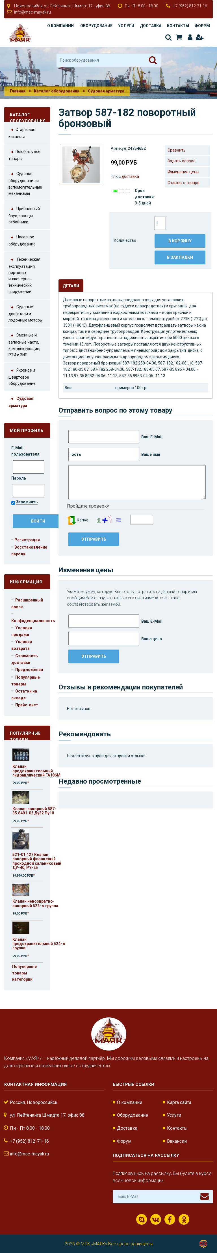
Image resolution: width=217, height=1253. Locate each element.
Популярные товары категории (24, 973)
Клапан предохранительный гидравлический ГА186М (36, 770)
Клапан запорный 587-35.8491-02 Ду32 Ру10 (34, 810)
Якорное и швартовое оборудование (22, 376)
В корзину (180, 241)
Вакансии (177, 1141)
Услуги (126, 25)
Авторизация (190, 37)
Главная (17, 91)
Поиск (168, 37)
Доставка (150, 25)
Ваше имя (114, 454)
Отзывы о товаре (183, 182)
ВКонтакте (155, 1219)
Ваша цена (115, 638)
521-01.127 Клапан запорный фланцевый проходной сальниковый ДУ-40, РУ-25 (36, 861)
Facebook (170, 1219)
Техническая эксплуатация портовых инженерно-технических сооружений (24, 275)
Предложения (29, 669)
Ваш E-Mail (115, 436)
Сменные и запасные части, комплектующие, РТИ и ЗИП (24, 344)
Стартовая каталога (21, 132)
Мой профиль (27, 430)
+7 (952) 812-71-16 (190, 6)
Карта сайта (179, 1102)
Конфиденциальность (33, 620)
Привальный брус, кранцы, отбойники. (24, 215)
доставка (130, 176)
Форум (202, 25)
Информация (26, 582)
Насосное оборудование (22, 240)
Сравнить (177, 150)
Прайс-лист (26, 705)
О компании (60, 25)
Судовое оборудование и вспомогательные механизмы (25, 183)
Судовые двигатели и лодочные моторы (25, 313)
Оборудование (96, 25)
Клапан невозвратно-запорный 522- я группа (35, 903)
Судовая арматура (106, 91)
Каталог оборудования (56, 91)
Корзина (179, 37)
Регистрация (199, 37)
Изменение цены (183, 172)
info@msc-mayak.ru (32, 12)
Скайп (142, 1219)
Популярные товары (25, 735)
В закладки (180, 257)
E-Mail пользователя (25, 451)
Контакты (178, 25)
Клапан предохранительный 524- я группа (38, 943)
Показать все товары (24, 154)
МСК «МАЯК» (94, 1243)
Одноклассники (184, 1219)
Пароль (19, 478)
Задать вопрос (181, 161)
